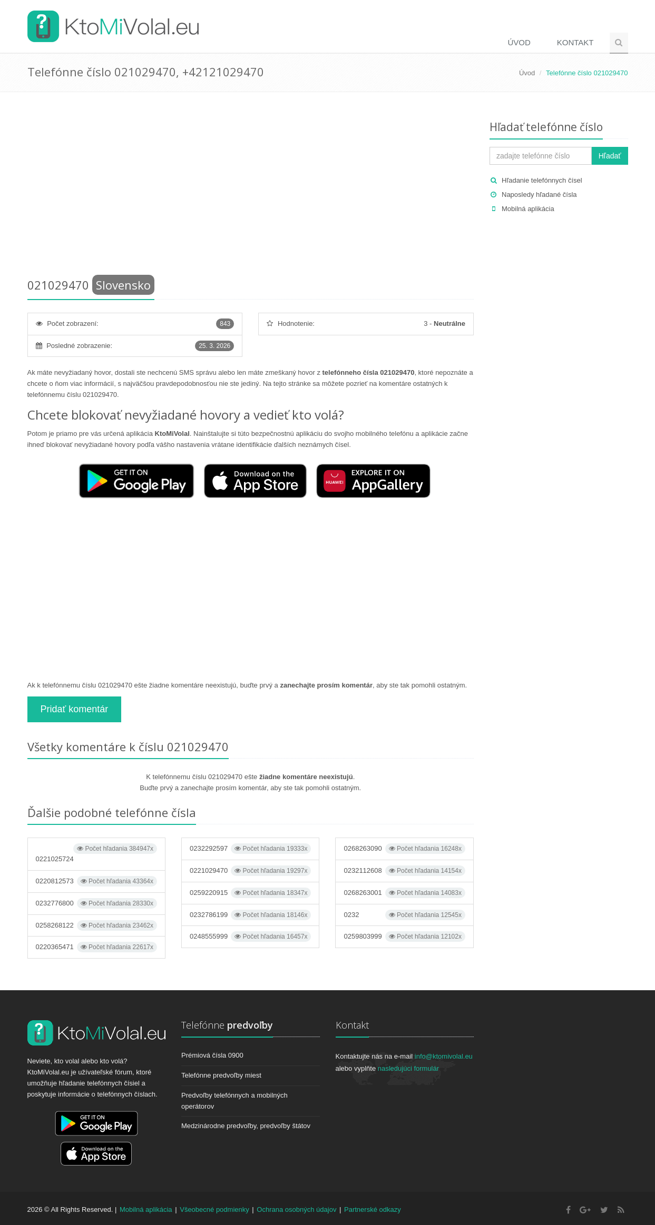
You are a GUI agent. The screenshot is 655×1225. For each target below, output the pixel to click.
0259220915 (250, 893)
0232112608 (404, 870)
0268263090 (404, 848)
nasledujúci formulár (408, 1068)
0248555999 (250, 936)
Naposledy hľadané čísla (539, 194)
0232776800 (96, 903)
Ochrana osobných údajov (296, 1209)
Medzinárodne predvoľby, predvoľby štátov (245, 1126)
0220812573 (96, 881)
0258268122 (96, 925)
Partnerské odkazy (372, 1209)
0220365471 (96, 947)
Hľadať (610, 156)
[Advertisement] (250, 187)
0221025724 (96, 853)
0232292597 (250, 848)
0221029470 (250, 870)
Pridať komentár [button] (75, 709)
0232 (404, 915)
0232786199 (250, 915)
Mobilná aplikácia (528, 209)
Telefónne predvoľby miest (221, 1075)
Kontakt (575, 42)
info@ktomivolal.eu (444, 1056)
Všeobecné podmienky (214, 1209)
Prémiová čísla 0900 (212, 1055)
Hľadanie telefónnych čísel (542, 180)
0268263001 (404, 893)
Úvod (518, 42)
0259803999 (404, 936)
